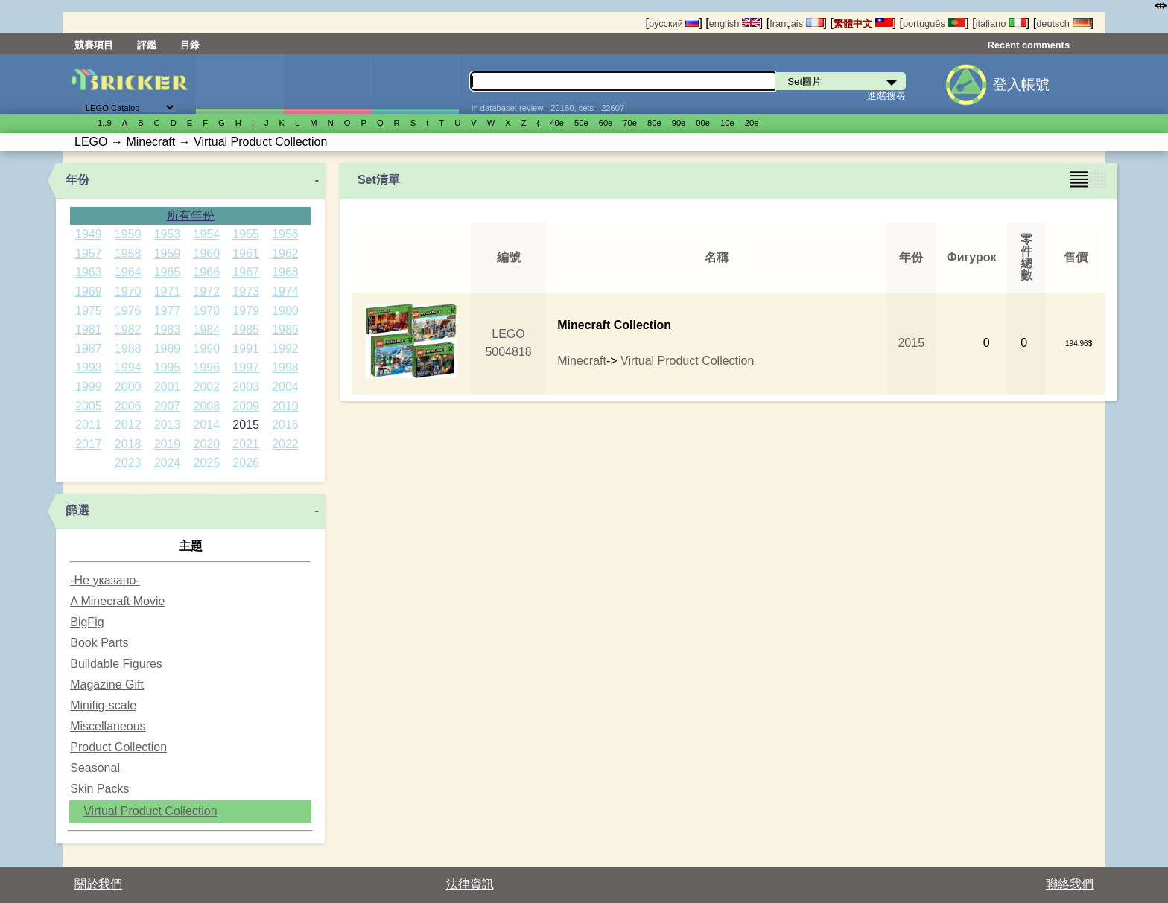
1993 (88, 367)
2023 (128, 462)
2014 (207, 424)
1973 (245, 291)
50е (581, 122)
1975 (88, 310)
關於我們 (98, 884)
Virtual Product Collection (150, 811)
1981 (88, 329)
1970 (128, 291)
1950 (128, 234)
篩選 (77, 510)
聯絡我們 (1070, 884)
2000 (128, 386)
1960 (207, 253)
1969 (88, 291)
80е (654, 122)
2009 (245, 406)
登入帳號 (1021, 84)
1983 (167, 329)
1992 (285, 348)
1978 (207, 310)
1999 (88, 386)
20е (752, 122)
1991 (245, 348)
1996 (207, 367)
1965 (167, 272)
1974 (285, 291)
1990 (207, 348)
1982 (128, 329)
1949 (88, 234)
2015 (245, 424)
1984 (207, 329)
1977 (167, 310)
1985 (245, 329)
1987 (88, 348)
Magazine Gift (107, 684)
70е (630, 122)
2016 (285, 424)
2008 (207, 406)
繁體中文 (863, 23)
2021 (245, 444)
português (934, 23)
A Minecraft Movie (117, 601)
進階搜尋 (886, 95)
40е (557, 122)
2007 (167, 406)
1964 (128, 272)
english (734, 23)
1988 (128, 348)
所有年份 (191, 215)
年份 (77, 179)
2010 (285, 406)
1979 (245, 310)
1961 (245, 253)
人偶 (327, 84)
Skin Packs (99, 788)
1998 (285, 367)
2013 (167, 424)
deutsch (1063, 23)
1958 (128, 253)
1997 (245, 367)
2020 (207, 444)
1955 (245, 234)
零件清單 (415, 84)
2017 (88, 444)
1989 (167, 348)
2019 (167, 444)
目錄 (190, 45)
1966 (207, 272)
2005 (88, 406)
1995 (167, 367)
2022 (285, 444)
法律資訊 (470, 884)
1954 (207, 234)
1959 (167, 253)
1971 (167, 291)
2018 (128, 444)
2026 (245, 462)
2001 (167, 386)
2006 (128, 406)
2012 (128, 424)
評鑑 (146, 45)
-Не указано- (105, 580)
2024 (167, 462)
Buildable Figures (116, 663)
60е (606, 122)
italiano (1001, 23)
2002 (207, 386)
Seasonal (95, 768)
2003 (245, 386)
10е (727, 122)
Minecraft (581, 360)
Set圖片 (239, 84)
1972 (207, 291)
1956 (285, 234)
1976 (128, 310)
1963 (88, 272)
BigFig (87, 622)
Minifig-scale (103, 705)
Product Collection (118, 747)
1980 (285, 310)
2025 (207, 462)
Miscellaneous (107, 726)
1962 (285, 253)
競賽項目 (93, 45)
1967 (245, 272)
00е (703, 122)
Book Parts (99, 642)
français (796, 23)
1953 (167, 234)
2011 (88, 424)
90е (679, 122)
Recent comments (1029, 45)
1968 (285, 272)
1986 (285, 329)
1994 (128, 367)
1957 (88, 253)
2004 (285, 386)
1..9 (105, 122)
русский (674, 23)
